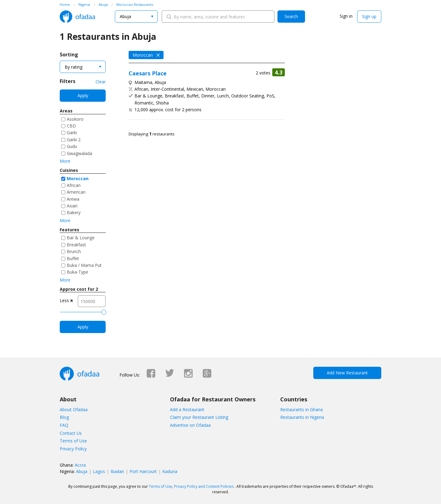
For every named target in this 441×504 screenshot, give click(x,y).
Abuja (81, 471)
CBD (71, 125)
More (65, 161)
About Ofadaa (74, 409)
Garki (72, 132)
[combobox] (136, 16)
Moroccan (78, 178)
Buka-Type (77, 272)
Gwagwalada (79, 153)
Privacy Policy (73, 449)
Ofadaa (77, 16)
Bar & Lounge (81, 237)
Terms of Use (73, 441)
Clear (101, 82)
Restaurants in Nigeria (302, 417)
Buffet (73, 258)
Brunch (74, 251)
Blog (64, 417)
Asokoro (75, 119)
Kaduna (169, 471)
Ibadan (117, 471)
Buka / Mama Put (84, 265)
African (74, 185)
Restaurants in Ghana (301, 409)
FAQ (64, 425)
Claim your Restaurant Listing (199, 417)
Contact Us (71, 433)
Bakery (74, 212)
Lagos (99, 471)
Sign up (369, 16)
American (76, 192)
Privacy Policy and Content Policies (204, 486)
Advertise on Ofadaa (190, 425)
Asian (72, 205)
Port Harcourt (143, 471)
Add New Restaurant (347, 373)
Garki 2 (74, 139)
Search (291, 16)
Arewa (73, 199)
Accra (80, 465)
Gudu (72, 146)
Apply (82, 95)
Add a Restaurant (187, 409)
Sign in (346, 16)
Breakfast (76, 244)
